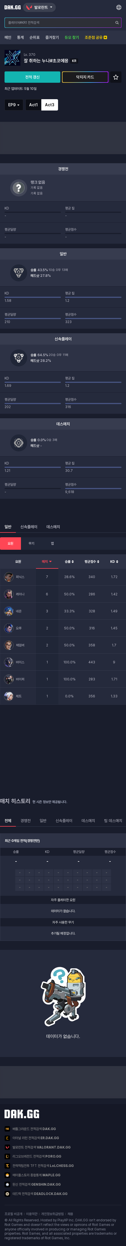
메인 (8, 37)
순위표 (34, 37)
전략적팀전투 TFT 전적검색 (39, 1166)
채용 (70, 1214)
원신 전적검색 (33, 1184)
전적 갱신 (32, 77)
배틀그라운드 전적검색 (30, 1129)
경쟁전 (25, 820)
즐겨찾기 (52, 37)
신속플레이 (63, 820)
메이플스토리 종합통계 (32, 1175)
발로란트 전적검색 (38, 1147)
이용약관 (31, 1214)
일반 (43, 820)
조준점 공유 (96, 37)
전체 (8, 820)
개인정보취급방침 (52, 1214)
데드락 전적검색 (36, 1194)
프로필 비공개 (13, 1214)
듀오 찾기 (72, 37)
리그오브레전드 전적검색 (33, 1156)
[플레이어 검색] (117, 22)
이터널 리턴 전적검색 (32, 1138)
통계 (20, 37)
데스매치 (88, 820)
